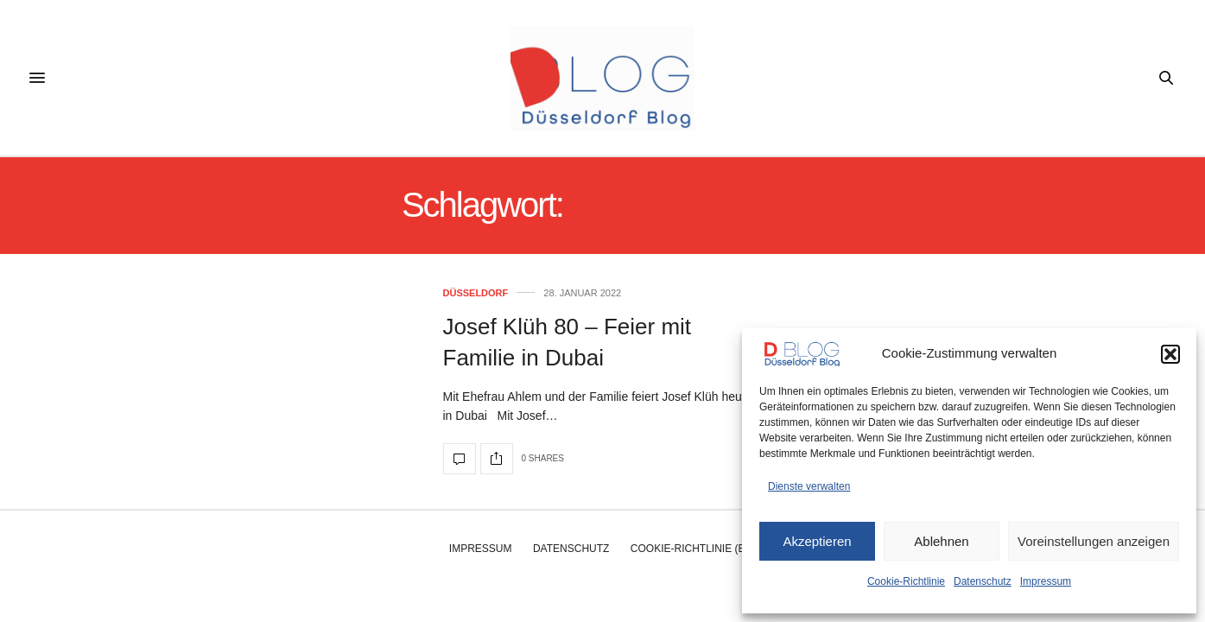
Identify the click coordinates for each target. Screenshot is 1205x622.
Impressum (1045, 581)
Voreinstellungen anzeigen (1094, 541)
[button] (1170, 354)
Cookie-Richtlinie (906, 581)
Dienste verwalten (809, 486)
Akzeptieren (817, 541)
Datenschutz (983, 581)
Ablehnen (941, 541)
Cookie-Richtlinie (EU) (693, 549)
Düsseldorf (476, 293)
